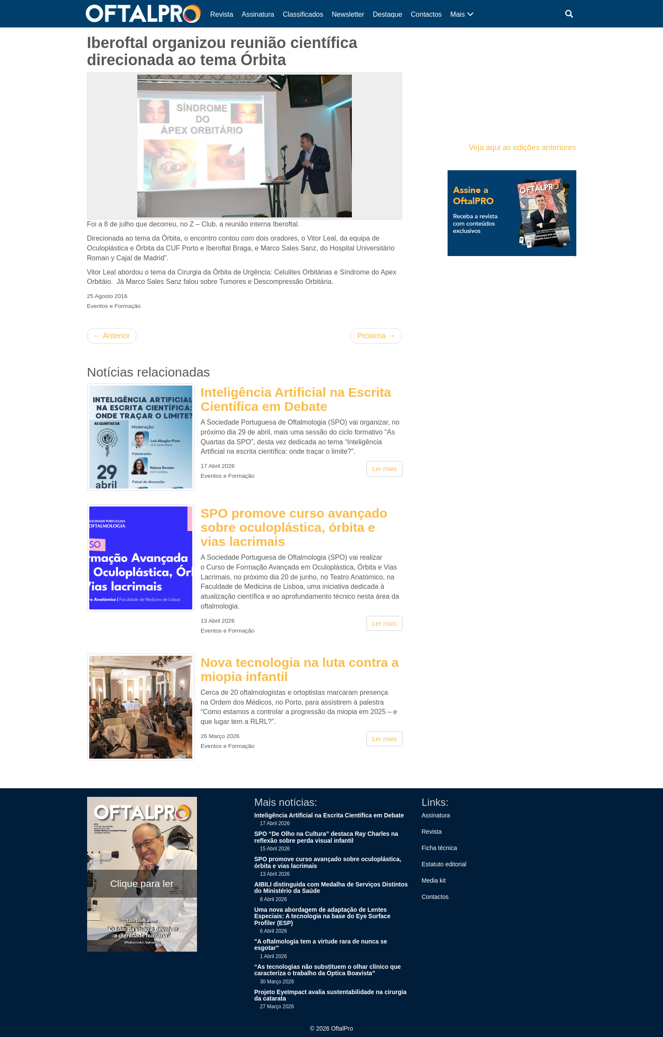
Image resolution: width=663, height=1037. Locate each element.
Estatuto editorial (444, 864)
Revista (221, 14)
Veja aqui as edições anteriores (522, 147)
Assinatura (258, 14)
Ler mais (384, 468)
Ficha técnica (439, 847)
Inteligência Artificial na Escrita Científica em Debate (296, 399)
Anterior (112, 336)
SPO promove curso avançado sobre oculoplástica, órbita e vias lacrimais (294, 527)
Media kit (434, 880)
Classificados (303, 14)
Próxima (376, 336)
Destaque (388, 14)
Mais (461, 14)
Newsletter (348, 14)
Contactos (426, 14)
